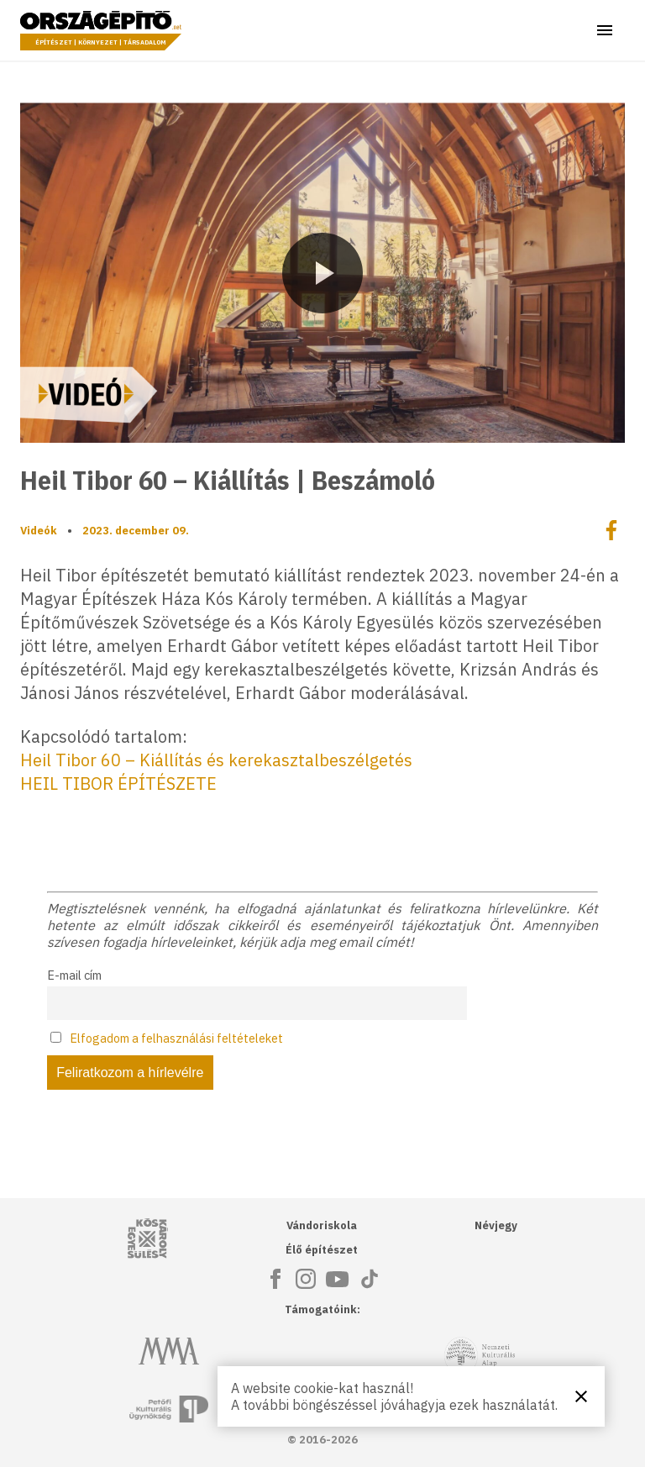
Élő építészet (322, 1250)
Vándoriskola (321, 1225)
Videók (38, 530)
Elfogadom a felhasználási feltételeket (176, 1038)
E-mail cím (74, 975)
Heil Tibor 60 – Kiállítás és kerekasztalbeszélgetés (216, 760)
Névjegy (496, 1225)
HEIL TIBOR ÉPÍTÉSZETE (118, 783)
